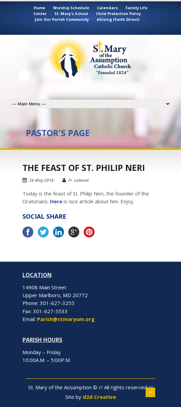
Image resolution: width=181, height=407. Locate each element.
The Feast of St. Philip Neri (83, 167)
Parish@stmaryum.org (66, 319)
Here (56, 201)
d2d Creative (99, 396)
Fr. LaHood (78, 180)
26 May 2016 (41, 180)
